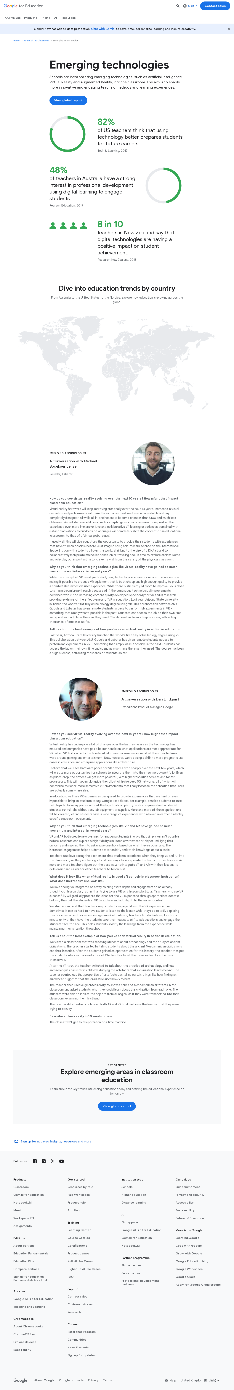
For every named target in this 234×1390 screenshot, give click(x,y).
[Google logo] (20, 1380)
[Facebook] (34, 1161)
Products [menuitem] (30, 18)
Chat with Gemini (103, 29)
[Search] (178, 6)
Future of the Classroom (36, 40)
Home (16, 40)
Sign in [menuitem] (190, 6)
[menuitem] (45, 18)
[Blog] (43, 1161)
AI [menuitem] (55, 18)
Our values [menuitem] (12, 18)
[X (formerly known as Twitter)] (52, 1161)
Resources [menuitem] (68, 18)
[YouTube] (61, 1161)
